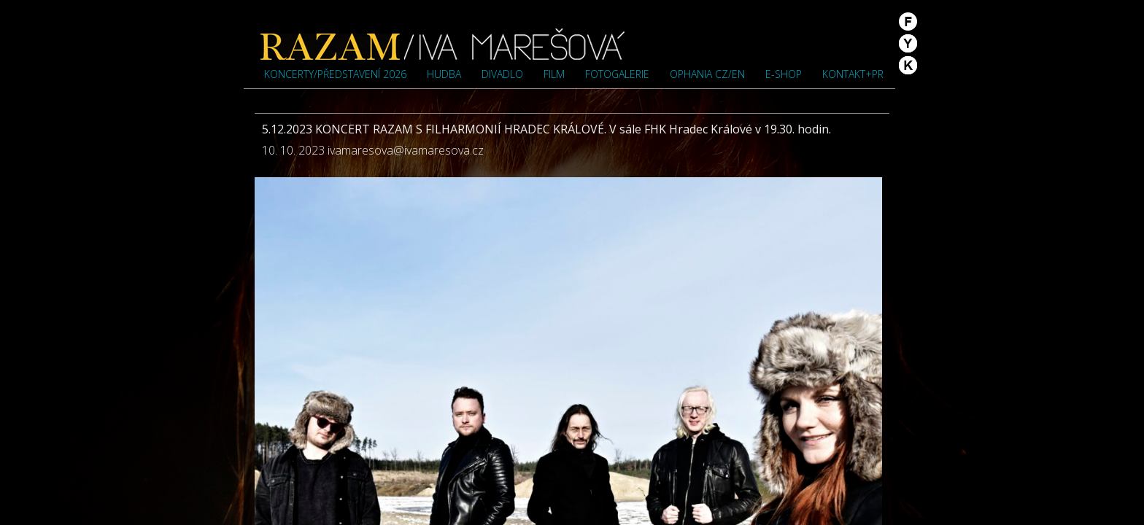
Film (554, 74)
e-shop (783, 74)
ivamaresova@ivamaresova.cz (406, 150)
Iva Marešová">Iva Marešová (442, 44)
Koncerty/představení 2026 (335, 74)
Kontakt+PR (853, 74)
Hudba (444, 74)
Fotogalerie (617, 74)
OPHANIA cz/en (707, 74)
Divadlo (502, 74)
